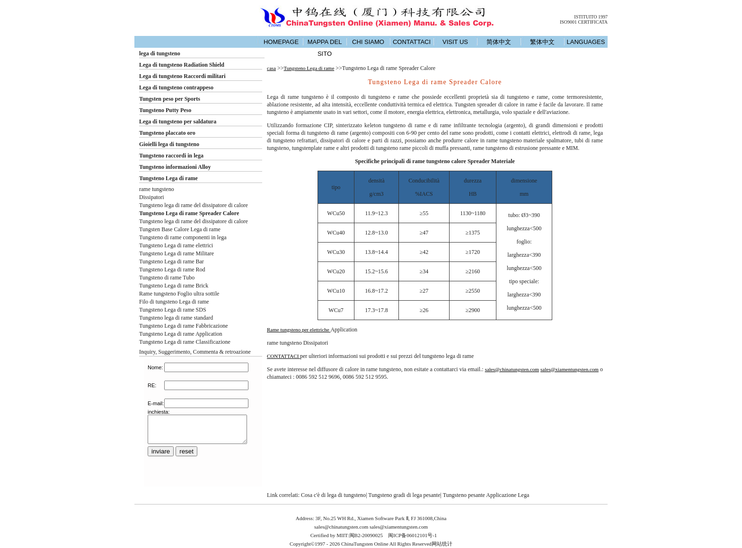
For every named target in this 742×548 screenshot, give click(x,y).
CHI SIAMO (368, 41)
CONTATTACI (412, 41)
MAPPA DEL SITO (325, 47)
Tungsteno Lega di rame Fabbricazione (183, 325)
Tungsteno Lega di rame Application (180, 334)
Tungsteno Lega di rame (168, 178)
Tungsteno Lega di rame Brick (173, 285)
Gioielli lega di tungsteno (169, 144)
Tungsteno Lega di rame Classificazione (184, 342)
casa (271, 68)
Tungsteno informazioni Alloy (175, 167)
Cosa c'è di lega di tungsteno (333, 495)
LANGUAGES (586, 41)
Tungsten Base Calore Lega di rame (180, 229)
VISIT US (455, 41)
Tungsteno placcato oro (167, 133)
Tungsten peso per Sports (169, 99)
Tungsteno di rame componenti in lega (183, 237)
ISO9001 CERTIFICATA (584, 22)
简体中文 (498, 41)
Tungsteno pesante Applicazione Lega (486, 495)
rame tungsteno (156, 189)
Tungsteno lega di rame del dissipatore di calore (193, 205)
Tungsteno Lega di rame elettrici (176, 245)
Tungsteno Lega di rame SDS (172, 309)
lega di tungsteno (159, 53)
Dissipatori (151, 197)
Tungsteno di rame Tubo (166, 277)
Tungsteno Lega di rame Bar (171, 261)
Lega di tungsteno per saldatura (177, 121)
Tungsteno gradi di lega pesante (404, 495)
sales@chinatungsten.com (512, 369)
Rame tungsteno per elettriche (298, 329)
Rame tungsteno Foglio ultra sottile (179, 293)
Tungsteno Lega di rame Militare (176, 253)
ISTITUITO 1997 (591, 16)
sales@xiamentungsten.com (569, 369)
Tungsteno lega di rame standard (176, 317)
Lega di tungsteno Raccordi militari (182, 76)
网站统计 (442, 544)
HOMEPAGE (281, 41)
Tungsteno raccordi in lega (171, 155)
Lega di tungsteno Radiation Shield (181, 64)
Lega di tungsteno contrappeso (176, 87)
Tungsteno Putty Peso (165, 110)
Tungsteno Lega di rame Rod (172, 269)
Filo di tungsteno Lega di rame (174, 301)
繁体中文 (542, 41)
